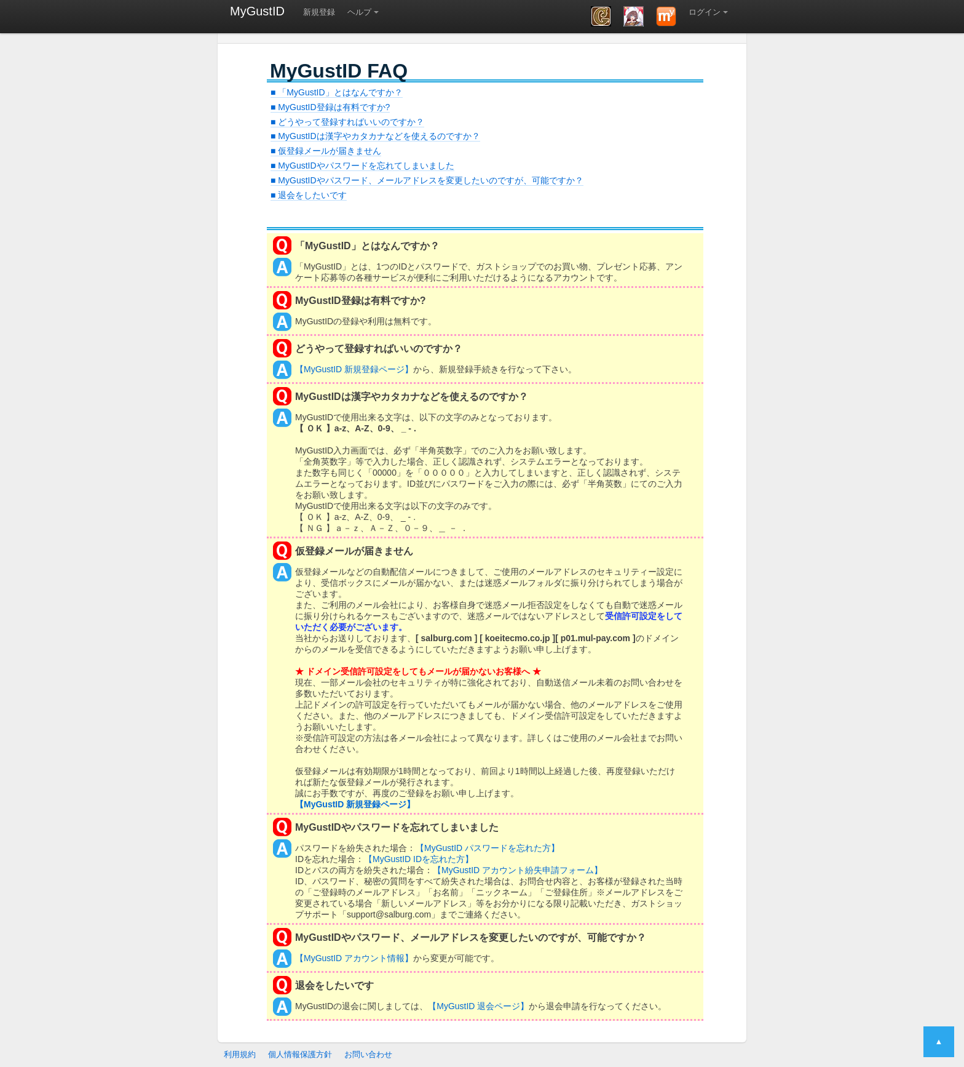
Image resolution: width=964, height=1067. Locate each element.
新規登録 (319, 12)
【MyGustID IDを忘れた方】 (418, 859)
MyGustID (257, 11)
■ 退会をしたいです (309, 195)
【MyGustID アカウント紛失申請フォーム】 (517, 870)
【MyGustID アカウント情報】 (354, 958)
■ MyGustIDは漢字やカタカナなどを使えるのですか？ (375, 136)
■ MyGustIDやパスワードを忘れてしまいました (362, 165)
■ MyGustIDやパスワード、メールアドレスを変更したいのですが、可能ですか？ (427, 180)
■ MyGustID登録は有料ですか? (330, 107)
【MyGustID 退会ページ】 (478, 1006)
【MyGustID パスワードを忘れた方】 (487, 848)
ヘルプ (359, 12)
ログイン (705, 12)
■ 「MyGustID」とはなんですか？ (337, 92)
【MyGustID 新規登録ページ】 (354, 369)
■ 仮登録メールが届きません (326, 151)
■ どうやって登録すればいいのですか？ (347, 122)
